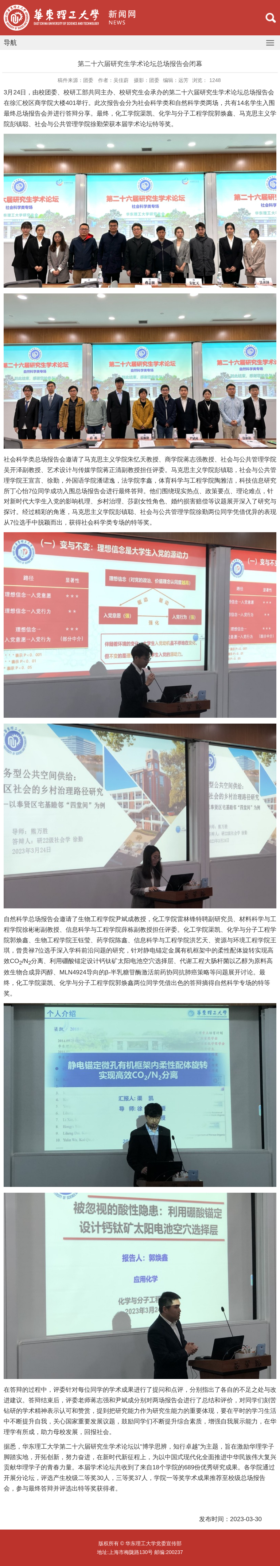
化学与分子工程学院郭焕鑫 (96, 982)
